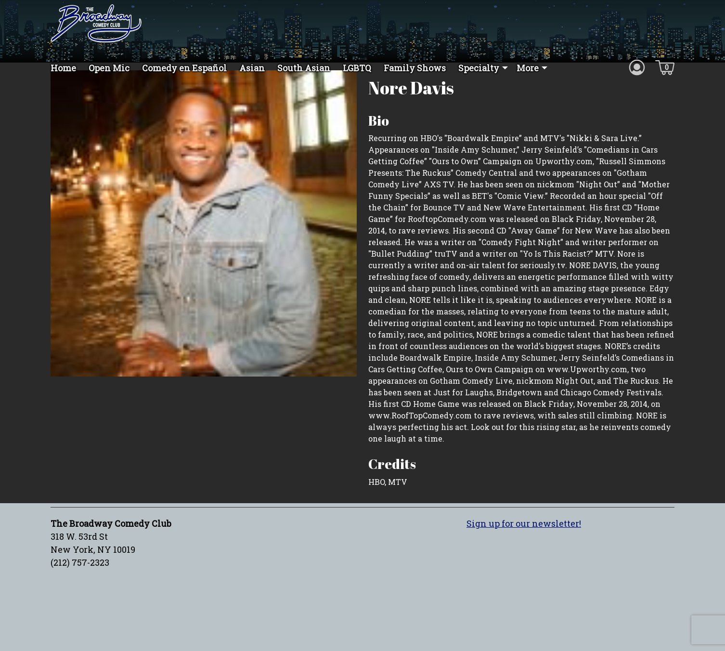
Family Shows (415, 68)
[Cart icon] (664, 67)
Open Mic (109, 68)
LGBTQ (357, 68)
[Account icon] (637, 67)
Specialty (478, 68)
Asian (252, 68)
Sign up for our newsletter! (523, 540)
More (528, 68)
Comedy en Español (184, 68)
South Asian (303, 68)
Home (63, 68)
